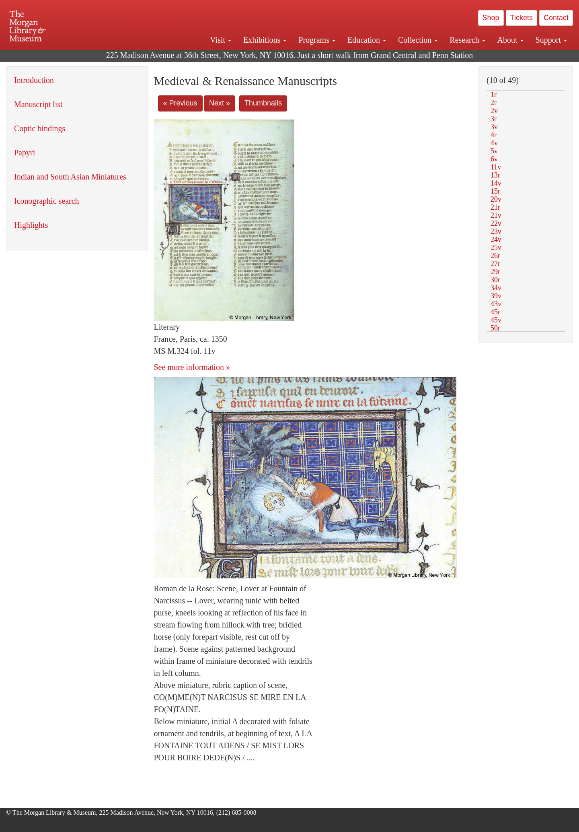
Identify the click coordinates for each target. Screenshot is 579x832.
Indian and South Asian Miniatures (70, 176)
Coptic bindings (39, 128)
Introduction (34, 80)
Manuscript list (38, 104)
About (510, 39)
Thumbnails (263, 103)
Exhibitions (264, 39)
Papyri (24, 152)
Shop (490, 18)
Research (467, 39)
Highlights (31, 225)
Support (551, 39)
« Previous (180, 103)
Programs (316, 39)
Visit (220, 39)
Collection (417, 39)
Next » (219, 103)
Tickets (521, 18)
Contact (556, 18)
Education (366, 39)
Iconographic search (46, 200)
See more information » (192, 367)
